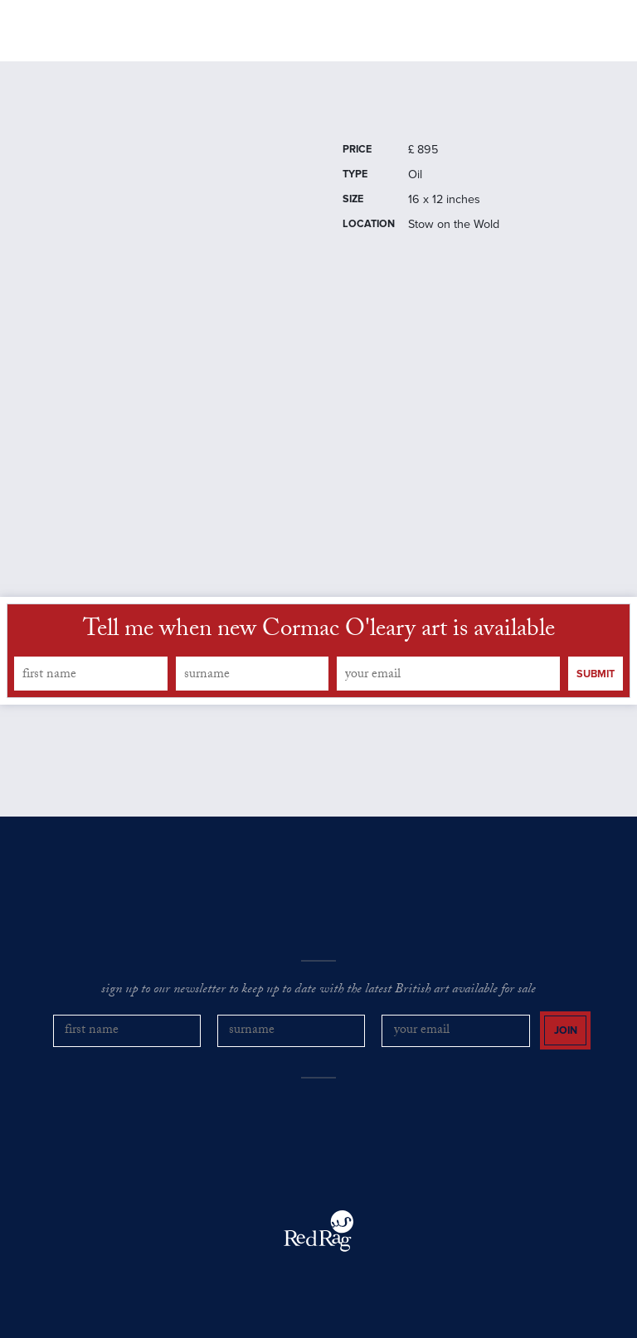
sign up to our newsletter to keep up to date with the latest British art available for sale (318, 991)
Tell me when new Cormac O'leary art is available (319, 631)
